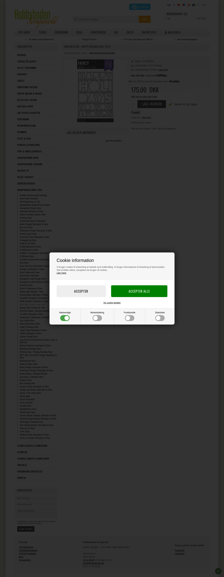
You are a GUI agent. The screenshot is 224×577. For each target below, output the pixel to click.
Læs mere (61, 273)
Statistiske (160, 316)
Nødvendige (65, 316)
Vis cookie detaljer (112, 303)
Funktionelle (129, 316)
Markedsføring (97, 316)
